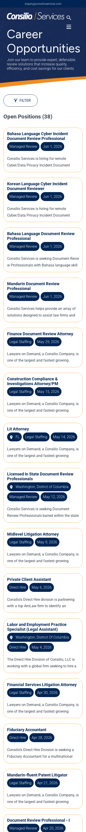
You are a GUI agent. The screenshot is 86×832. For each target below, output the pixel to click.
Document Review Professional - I (38, 820)
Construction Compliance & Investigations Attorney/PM (32, 381)
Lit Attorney (18, 429)
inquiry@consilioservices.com (43, 3)
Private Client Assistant (29, 579)
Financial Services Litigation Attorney (42, 684)
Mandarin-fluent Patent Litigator (37, 775)
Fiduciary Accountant (26, 729)
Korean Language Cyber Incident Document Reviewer (37, 186)
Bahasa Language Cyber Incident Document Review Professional (37, 136)
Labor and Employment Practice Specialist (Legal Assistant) (37, 627)
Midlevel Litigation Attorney (33, 534)
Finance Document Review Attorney (40, 333)
